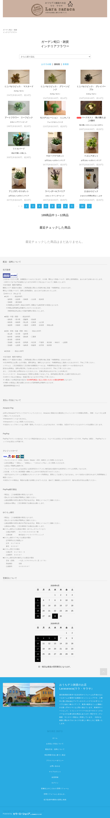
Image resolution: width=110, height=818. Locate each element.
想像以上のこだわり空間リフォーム (55, 788)
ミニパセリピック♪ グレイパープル (91, 88)
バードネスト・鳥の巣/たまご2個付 (91, 119)
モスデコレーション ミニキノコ (55, 118)
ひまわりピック (91, 191)
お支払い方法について (55, 744)
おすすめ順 (46, 64)
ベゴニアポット (91, 156)
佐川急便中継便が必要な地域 (55, 799)
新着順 (66, 64)
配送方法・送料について (54, 749)
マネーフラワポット (55, 156)
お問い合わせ (55, 766)
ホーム (55, 738)
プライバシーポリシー (55, 760)
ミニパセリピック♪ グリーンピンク (54, 88)
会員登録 (55, 777)
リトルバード (19, 149)
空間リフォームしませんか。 (55, 794)
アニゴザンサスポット (19, 191)
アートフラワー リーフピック (19, 117)
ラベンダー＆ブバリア (55, 191)
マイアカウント (55, 771)
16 (82, 206)
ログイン (55, 783)
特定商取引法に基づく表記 (55, 755)
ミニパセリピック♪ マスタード (18, 86)
